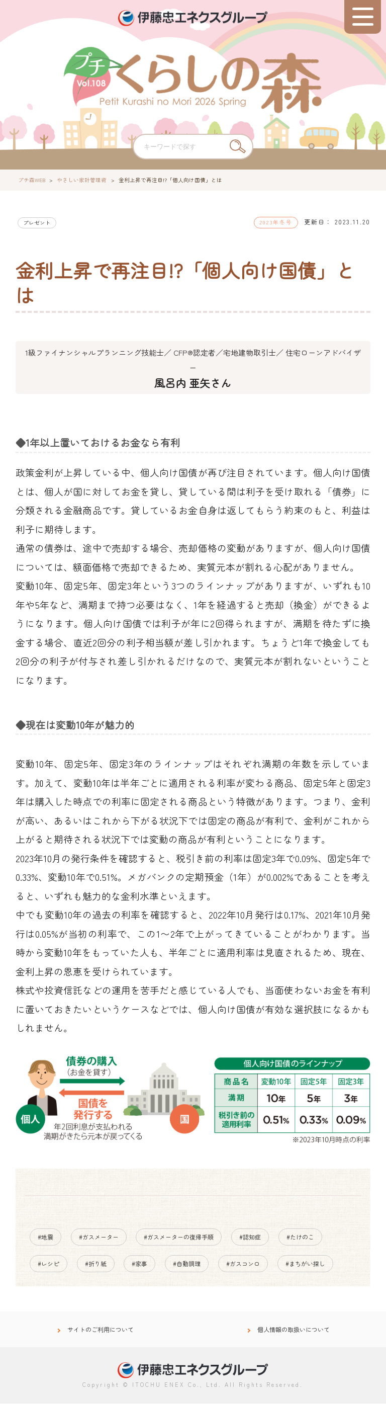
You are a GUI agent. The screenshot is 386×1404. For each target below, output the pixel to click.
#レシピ (48, 1263)
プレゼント (37, 222)
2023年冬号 (276, 222)
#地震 (45, 1237)
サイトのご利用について (100, 1330)
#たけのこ (300, 1237)
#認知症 (250, 1237)
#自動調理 (187, 1263)
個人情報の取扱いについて (293, 1330)
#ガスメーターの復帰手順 (179, 1237)
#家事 (139, 1263)
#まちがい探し (305, 1263)
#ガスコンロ (243, 1263)
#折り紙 (96, 1263)
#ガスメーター (99, 1237)
